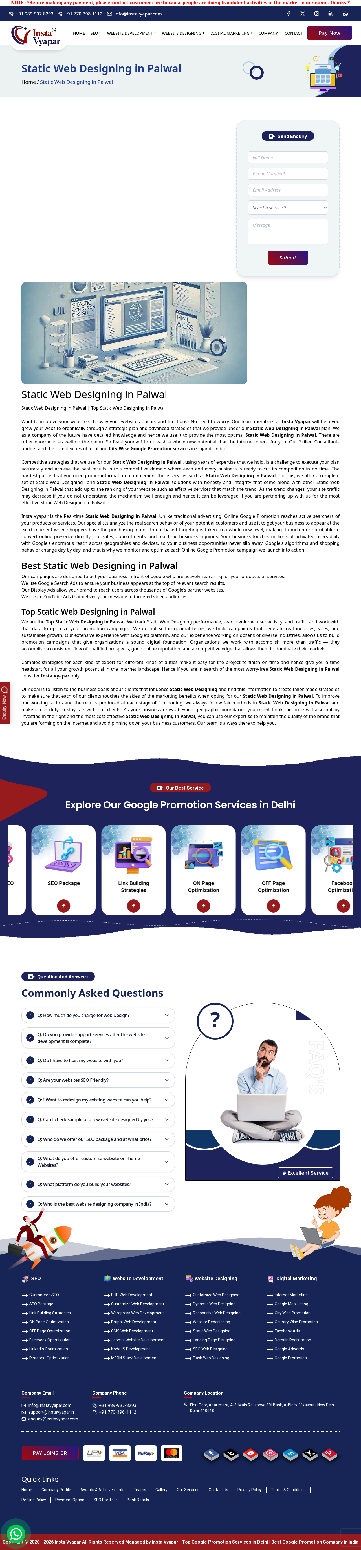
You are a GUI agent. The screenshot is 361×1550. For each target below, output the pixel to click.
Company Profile (56, 1489)
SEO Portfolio (106, 1500)
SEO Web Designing (206, 1349)
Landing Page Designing (210, 1340)
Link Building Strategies (157, 886)
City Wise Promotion (289, 1313)
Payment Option (69, 1500)
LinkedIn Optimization (44, 1349)
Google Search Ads (58, 583)
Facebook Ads (283, 1331)
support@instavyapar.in (47, 1412)
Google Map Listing (287, 1304)
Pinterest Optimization (45, 1358)
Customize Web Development (133, 1304)
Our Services (188, 1489)
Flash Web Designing (207, 1358)
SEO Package (88, 883)
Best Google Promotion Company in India (314, 1542)
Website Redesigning (207, 1322)
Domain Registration (289, 1340)
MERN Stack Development (130, 1358)
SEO (94, 33)
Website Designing (181, 33)
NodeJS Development (126, 1349)
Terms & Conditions (288, 1489)
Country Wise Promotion (292, 1322)
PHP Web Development (127, 1295)
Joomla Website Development (134, 1340)
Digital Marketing (230, 33)
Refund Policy (33, 1500)
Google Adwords (285, 1349)
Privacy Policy (249, 1489)
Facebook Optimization (46, 1340)
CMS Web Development (128, 1331)
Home (79, 33)
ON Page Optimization (227, 886)
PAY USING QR (50, 1453)
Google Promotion (259, 516)
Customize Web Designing (212, 1295)
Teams (140, 1489)
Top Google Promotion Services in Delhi (225, 1542)
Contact (294, 33)
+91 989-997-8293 (31, 14)
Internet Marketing (287, 1295)
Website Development (130, 33)
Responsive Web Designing (213, 1313)
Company (268, 33)
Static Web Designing (207, 1331)
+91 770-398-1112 (80, 14)
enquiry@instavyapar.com (49, 1419)
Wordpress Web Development (133, 1313)
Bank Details (138, 1500)
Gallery (161, 1489)
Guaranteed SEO (40, 1295)
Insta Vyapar (35, 516)
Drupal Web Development (129, 1322)
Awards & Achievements (102, 1489)
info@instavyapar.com (134, 14)
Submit (287, 257)
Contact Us (218, 1489)
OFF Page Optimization (297, 886)
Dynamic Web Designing (210, 1304)
